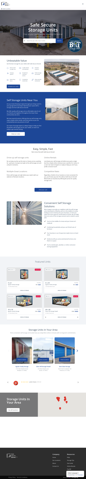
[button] (47, 72)
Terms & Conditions (22, 477)
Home (54, 457)
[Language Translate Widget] (73, 473)
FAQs (68, 457)
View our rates (15, 134)
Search (59, 41)
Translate (79, 475)
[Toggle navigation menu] (83, 4)
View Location (22, 359)
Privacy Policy (12, 477)
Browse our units (13, 86)
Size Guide (70, 463)
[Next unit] (77, 317)
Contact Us (55, 466)
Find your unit (43, 190)
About (54, 463)
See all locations (13, 410)
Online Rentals (71, 466)
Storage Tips (70, 460)
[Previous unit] (45, 317)
